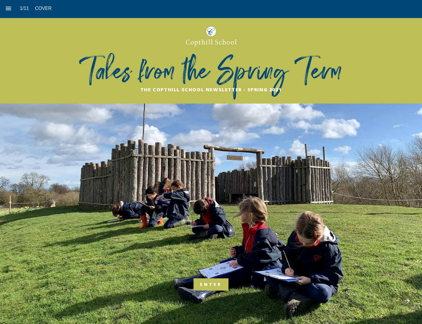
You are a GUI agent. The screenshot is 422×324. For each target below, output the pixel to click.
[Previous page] (395, 301)
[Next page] (407, 301)
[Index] (8, 8)
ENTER (211, 284)
